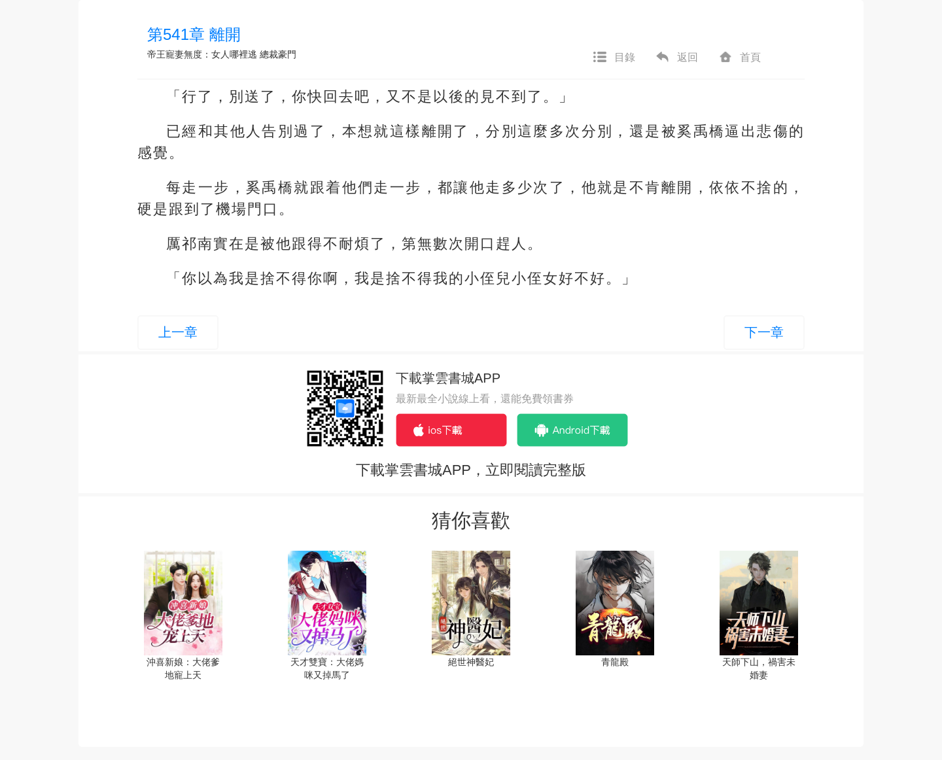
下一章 (764, 332)
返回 (676, 57)
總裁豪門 (278, 54)
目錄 (613, 57)
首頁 (739, 57)
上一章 (178, 332)
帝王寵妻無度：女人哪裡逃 (202, 54)
